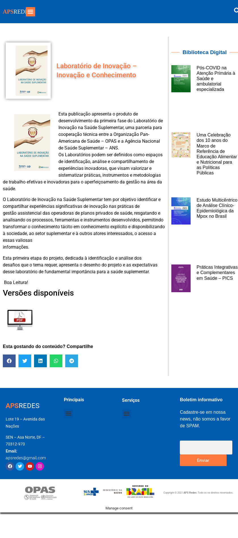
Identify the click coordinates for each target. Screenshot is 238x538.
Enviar (203, 460)
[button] (30, 11)
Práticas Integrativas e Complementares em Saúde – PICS (217, 272)
